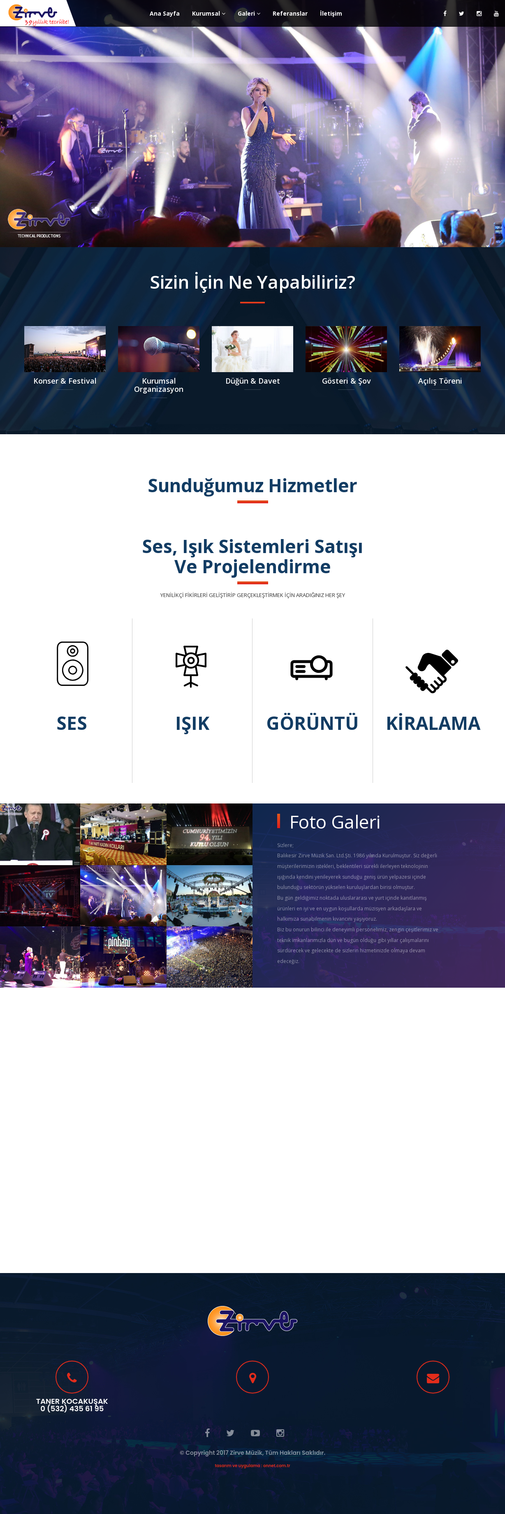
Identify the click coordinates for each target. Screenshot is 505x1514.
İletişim (331, 13)
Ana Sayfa (165, 13)
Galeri (249, 13)
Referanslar (290, 13)
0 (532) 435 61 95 (72, 1408)
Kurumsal (208, 13)
